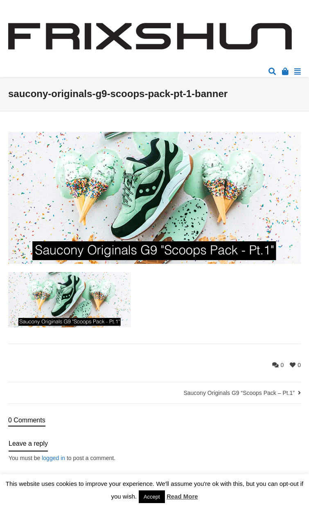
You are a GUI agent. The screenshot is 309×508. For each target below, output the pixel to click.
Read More (182, 496)
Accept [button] (152, 497)
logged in (53, 458)
